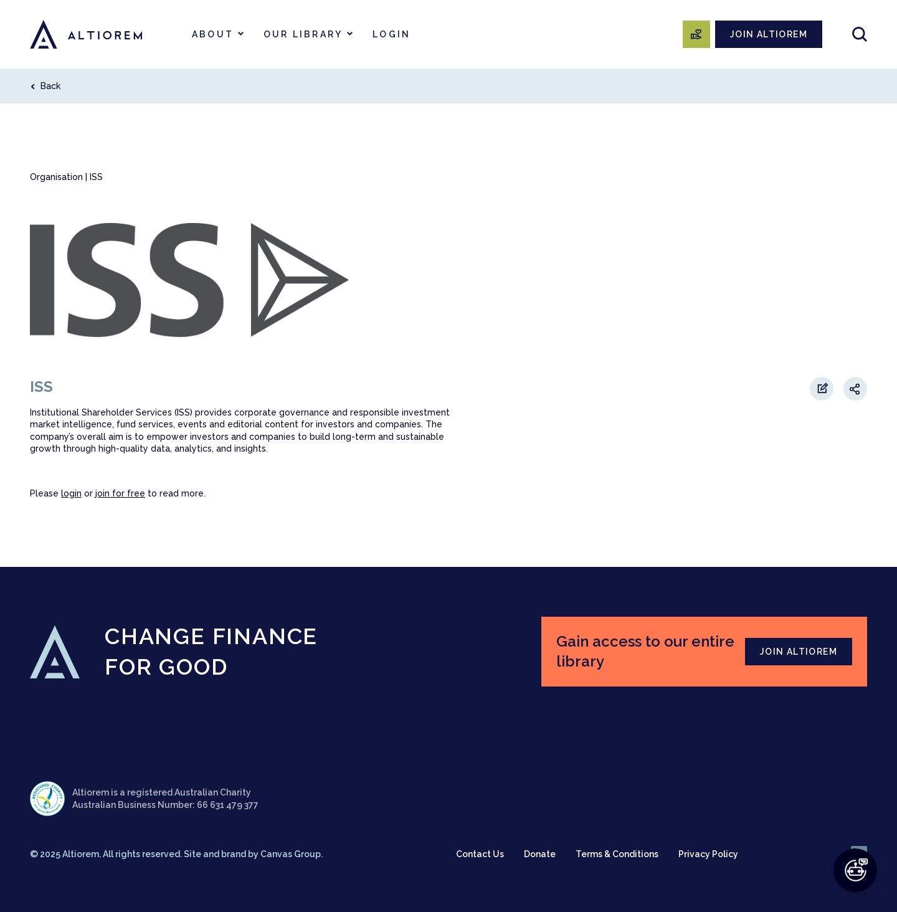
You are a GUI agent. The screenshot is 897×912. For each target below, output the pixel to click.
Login (392, 34)
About (213, 34)
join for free (120, 493)
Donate (540, 854)
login (71, 493)
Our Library (303, 34)
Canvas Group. (291, 854)
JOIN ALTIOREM (768, 34)
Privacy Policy (708, 854)
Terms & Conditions (617, 854)
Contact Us (480, 854)
